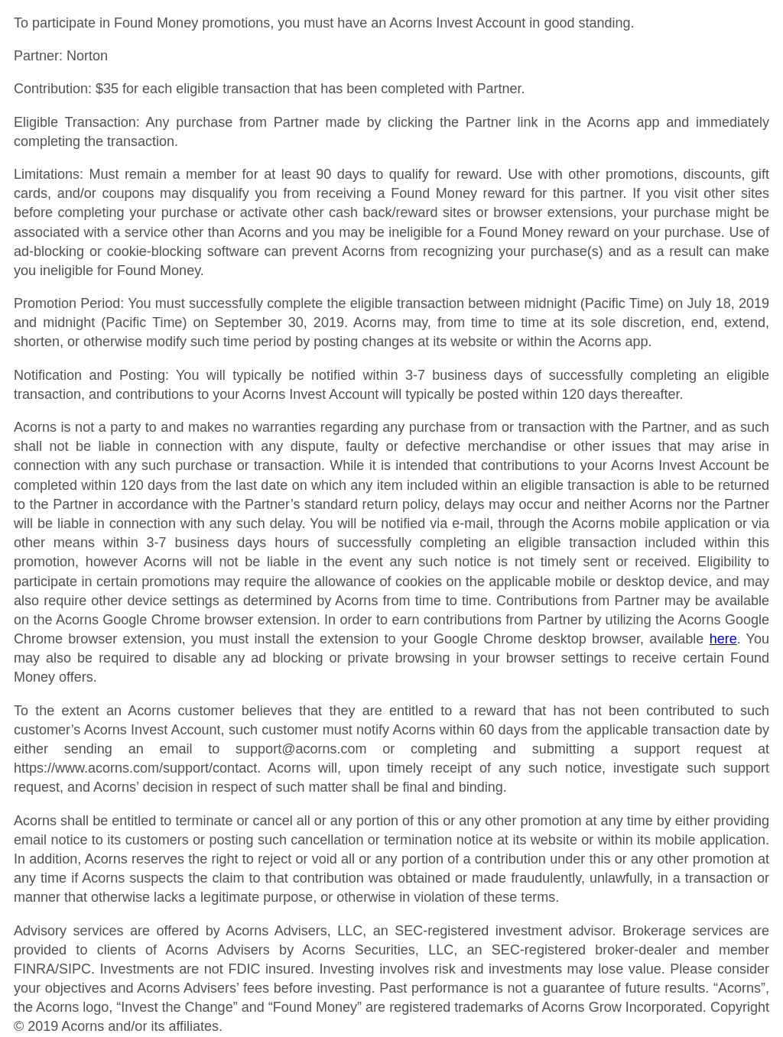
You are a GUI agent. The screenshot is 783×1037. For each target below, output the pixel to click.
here (723, 639)
